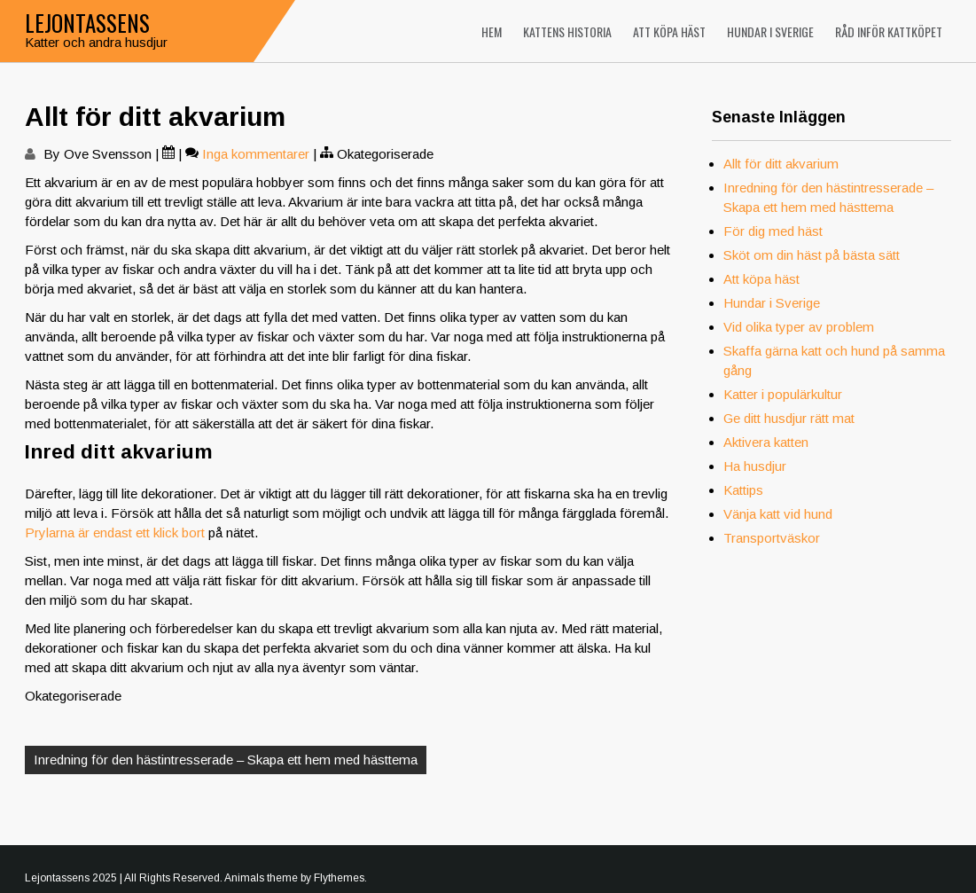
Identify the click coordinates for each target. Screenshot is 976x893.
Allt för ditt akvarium (781, 163)
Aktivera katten (765, 442)
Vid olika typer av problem (798, 326)
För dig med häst (773, 231)
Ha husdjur (754, 466)
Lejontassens (87, 22)
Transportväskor (771, 537)
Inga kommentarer (255, 153)
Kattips (743, 489)
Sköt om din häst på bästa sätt (811, 254)
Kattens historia (567, 31)
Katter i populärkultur (782, 394)
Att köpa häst (669, 31)
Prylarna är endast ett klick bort (115, 532)
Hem (491, 31)
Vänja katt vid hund (777, 513)
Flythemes (339, 878)
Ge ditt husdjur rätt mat (789, 418)
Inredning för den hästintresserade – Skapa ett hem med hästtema (226, 759)
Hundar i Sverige (770, 31)
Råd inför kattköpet (888, 31)
